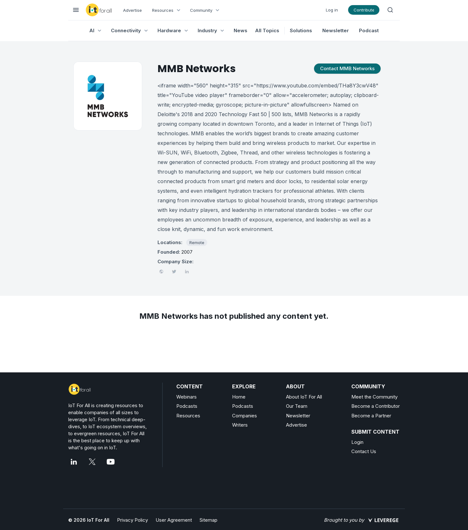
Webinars (186, 397)
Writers (240, 425)
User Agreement (174, 520)
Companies (244, 416)
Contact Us (363, 451)
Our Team (296, 406)
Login (357, 442)
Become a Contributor (375, 406)
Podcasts (186, 406)
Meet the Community (374, 397)
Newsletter (335, 30)
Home (238, 397)
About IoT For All (304, 397)
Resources (188, 416)
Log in (332, 9)
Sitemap (208, 520)
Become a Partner (371, 416)
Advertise (132, 10)
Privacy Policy (132, 520)
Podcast (369, 30)
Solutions (301, 30)
